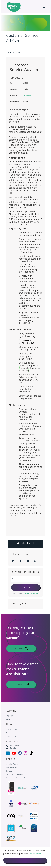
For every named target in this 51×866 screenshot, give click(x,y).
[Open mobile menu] (44, 6)
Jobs (8, 719)
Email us (13, 748)
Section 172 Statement (15, 778)
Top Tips (9, 716)
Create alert (25, 587)
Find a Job (19, 650)
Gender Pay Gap (13, 764)
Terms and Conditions (15, 774)
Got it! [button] (25, 860)
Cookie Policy (11, 767)
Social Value (11, 736)
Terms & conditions (31, 594)
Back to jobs (15, 52)
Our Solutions (18, 686)
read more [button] (35, 853)
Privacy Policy (11, 771)
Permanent (27, 95)
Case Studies (11, 733)
